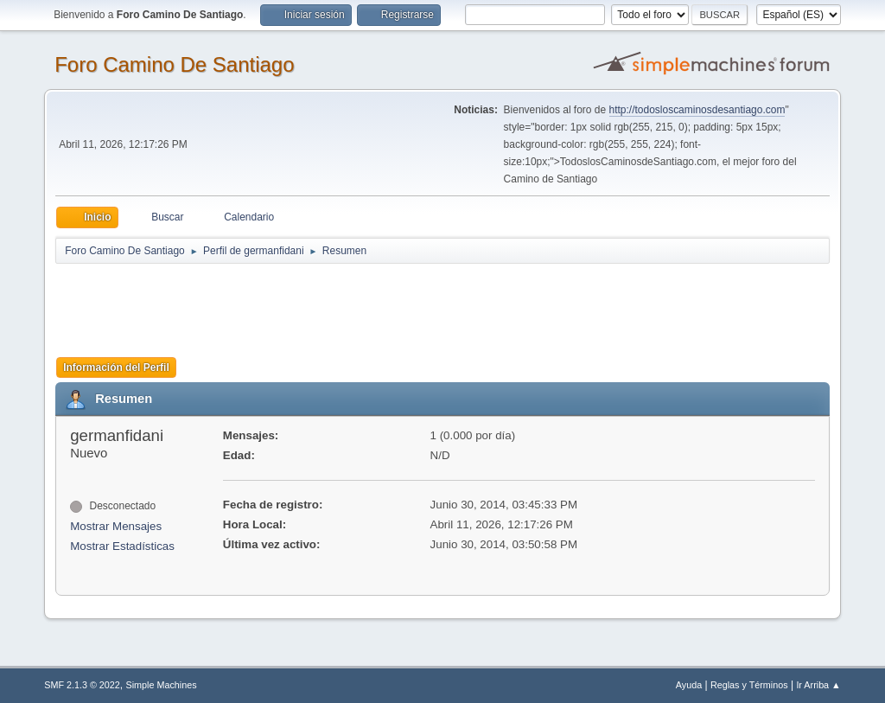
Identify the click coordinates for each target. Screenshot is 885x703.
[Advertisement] (359, 304)
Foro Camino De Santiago (174, 64)
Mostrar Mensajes (116, 526)
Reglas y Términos (749, 685)
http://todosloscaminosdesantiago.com (697, 110)
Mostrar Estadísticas (122, 546)
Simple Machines (161, 685)
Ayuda (689, 685)
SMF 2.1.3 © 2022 (82, 685)
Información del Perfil (116, 367)
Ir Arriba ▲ (818, 685)
